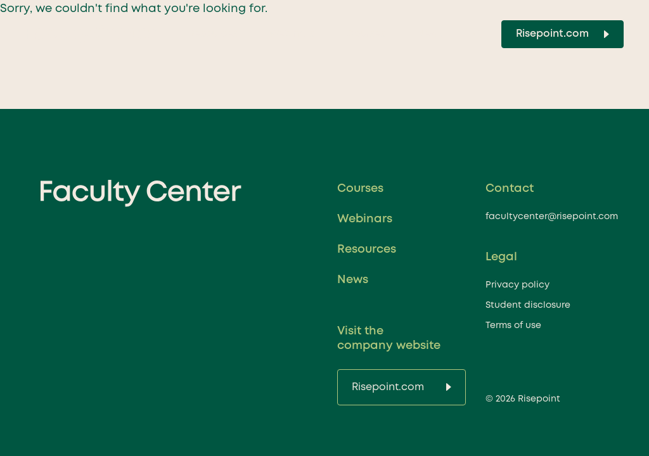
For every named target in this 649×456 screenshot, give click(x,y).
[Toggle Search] (477, 34)
